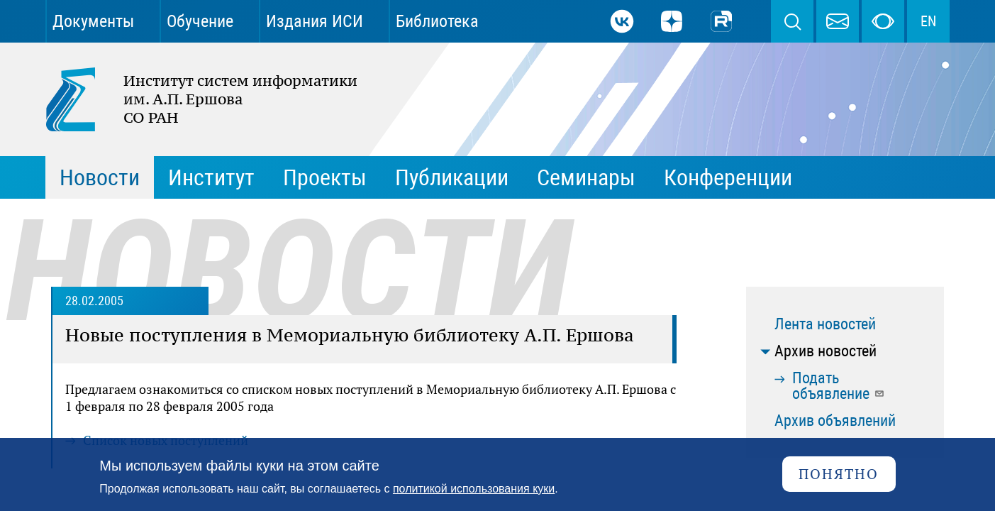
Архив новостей (825, 351)
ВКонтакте (622, 21)
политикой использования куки (474, 489)
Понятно (839, 473)
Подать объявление (838, 385)
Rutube (721, 21)
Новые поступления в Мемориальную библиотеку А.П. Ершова (349, 335)
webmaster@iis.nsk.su (837, 21)
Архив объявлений (835, 420)
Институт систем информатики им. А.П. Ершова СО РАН (194, 99)
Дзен (671, 21)
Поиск (792, 21)
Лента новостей (825, 324)
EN (928, 21)
